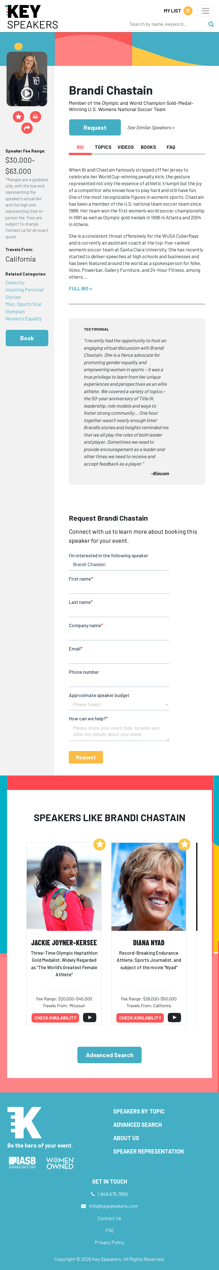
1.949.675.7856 (113, 1194)
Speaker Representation (148, 1151)
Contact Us (109, 1218)
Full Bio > (80, 288)
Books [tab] (148, 147)
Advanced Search (109, 1054)
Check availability (55, 1017)
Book (27, 337)
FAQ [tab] (171, 147)
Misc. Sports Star (23, 304)
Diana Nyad (148, 942)
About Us (126, 1138)
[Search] (166, 24)
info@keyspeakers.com (113, 1206)
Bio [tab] (80, 147)
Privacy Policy (109, 1242)
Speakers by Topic (139, 1111)
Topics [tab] (103, 147)
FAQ (109, 1230)
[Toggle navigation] (205, 11)
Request (95, 127)
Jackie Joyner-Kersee (64, 942)
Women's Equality (23, 318)
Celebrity (15, 282)
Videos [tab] (125, 147)
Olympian (15, 311)
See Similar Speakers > (150, 127)
